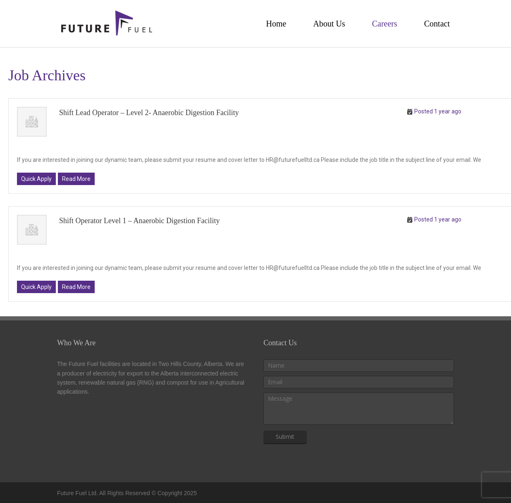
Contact (437, 23)
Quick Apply (36, 179)
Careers (384, 23)
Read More (76, 179)
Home (276, 23)
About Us (329, 23)
